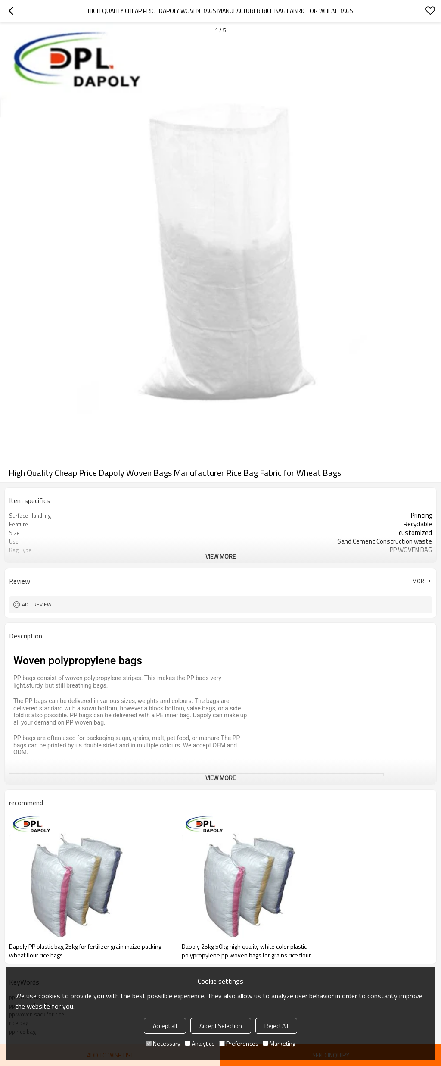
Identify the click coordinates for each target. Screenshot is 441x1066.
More (419, 581)
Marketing (279, 1043)
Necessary (163, 1043)
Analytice (200, 1043)
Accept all (165, 1025)
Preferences (238, 1043)
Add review (37, 604)
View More (220, 556)
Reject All (276, 1025)
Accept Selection (220, 1025)
